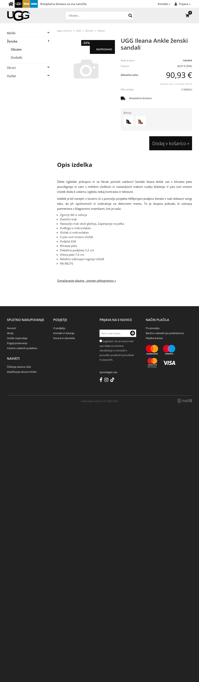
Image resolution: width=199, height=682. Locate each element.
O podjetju (59, 328)
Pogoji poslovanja (17, 343)
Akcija (10, 333)
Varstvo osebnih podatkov (22, 348)
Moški (11, 33)
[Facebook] (102, 380)
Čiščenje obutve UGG (19, 367)
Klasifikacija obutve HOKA (21, 372)
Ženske (12, 41)
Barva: (128, 113)
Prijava (184, 4)
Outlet (11, 76)
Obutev (16, 49)
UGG (78, 30)
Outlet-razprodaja (17, 338)
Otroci (11, 68)
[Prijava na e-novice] (132, 333)
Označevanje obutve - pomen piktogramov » (86, 280)
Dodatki (16, 57)
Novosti (11, 328)
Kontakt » (164, 4)
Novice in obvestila (64, 338)
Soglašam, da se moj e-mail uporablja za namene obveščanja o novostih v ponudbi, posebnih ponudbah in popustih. (117, 350)
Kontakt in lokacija (63, 333)
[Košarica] (187, 15)
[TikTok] (113, 380)
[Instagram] (107, 380)
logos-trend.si (64, 30)
